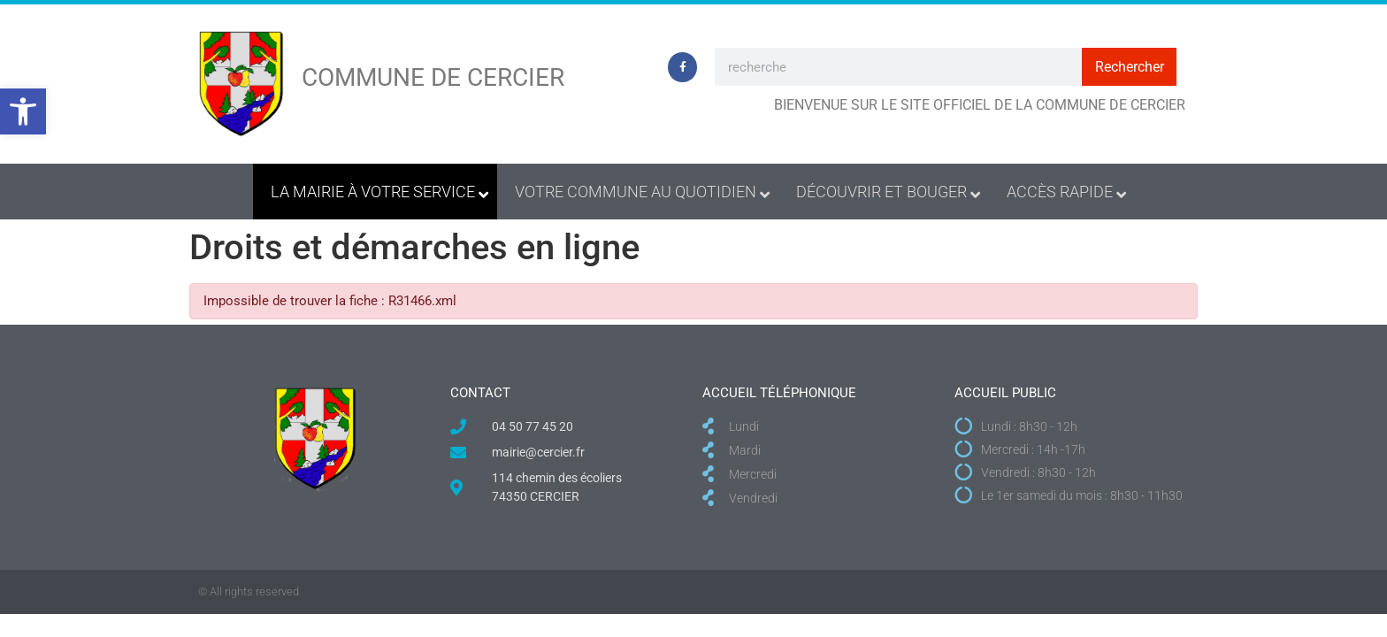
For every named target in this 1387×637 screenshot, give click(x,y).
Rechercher (1129, 66)
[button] (23, 111)
